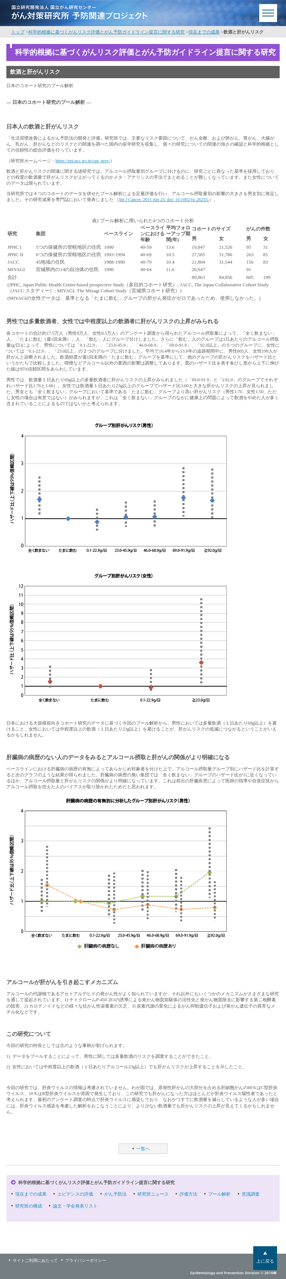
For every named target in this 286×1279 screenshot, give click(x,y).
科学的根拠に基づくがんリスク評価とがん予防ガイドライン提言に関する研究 (106, 32)
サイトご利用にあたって (35, 1260)
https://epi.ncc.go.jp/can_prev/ (82, 160)
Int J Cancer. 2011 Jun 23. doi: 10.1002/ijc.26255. (164, 199)
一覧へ (143, 1148)
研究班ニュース (153, 1194)
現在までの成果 (204, 32)
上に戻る (265, 1261)
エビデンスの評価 (75, 1194)
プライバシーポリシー (85, 1260)
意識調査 (251, 1194)
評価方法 (188, 1194)
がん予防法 (115, 1194)
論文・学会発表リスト (75, 1206)
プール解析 (219, 1194)
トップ (18, 32)
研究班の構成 (28, 1206)
